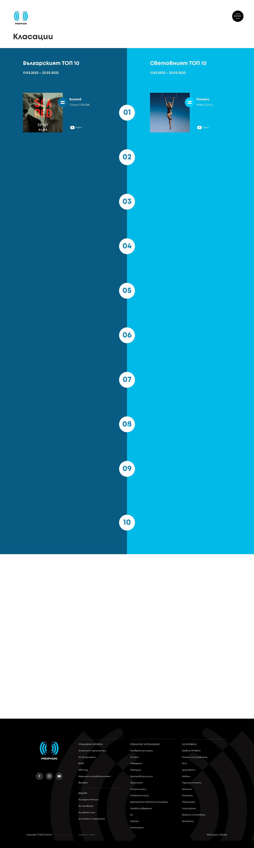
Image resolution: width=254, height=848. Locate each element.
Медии (82, 793)
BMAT (81, 764)
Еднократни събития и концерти (149, 802)
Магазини (135, 770)
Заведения (136, 764)
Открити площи (139, 796)
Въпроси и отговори (193, 815)
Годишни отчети (191, 783)
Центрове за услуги (141, 776)
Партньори (188, 802)
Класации (187, 796)
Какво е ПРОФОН (191, 751)
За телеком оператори (91, 819)
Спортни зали (138, 789)
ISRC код (83, 770)
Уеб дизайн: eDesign (217, 835)
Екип (184, 764)
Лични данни (189, 809)
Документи (188, 770)
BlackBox (83, 783)
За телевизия (85, 806)
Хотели (134, 757)
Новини (186, 776)
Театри (134, 821)
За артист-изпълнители (92, 751)
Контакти (188, 821)
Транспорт (136, 783)
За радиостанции (88, 800)
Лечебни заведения (141, 809)
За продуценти (87, 757)
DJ (131, 815)
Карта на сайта (86, 835)
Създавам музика (90, 744)
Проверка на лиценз (141, 751)
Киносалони (137, 828)
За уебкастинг (86, 813)
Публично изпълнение (145, 744)
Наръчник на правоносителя (94, 776)
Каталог (187, 789)
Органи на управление (194, 757)
